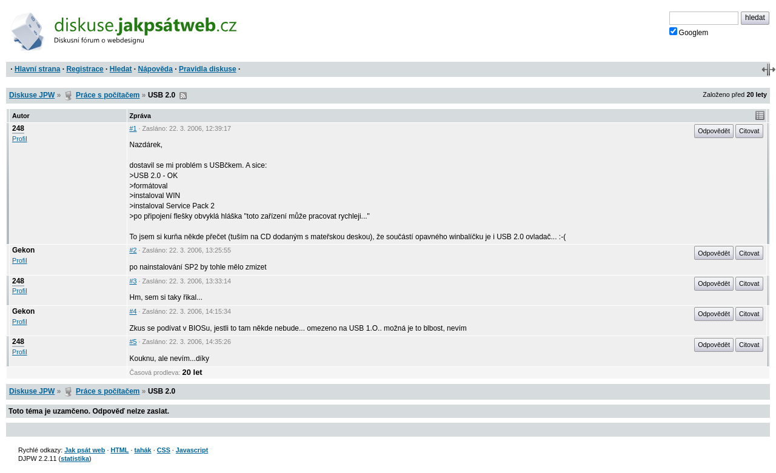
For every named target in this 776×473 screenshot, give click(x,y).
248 (18, 128)
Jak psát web (84, 450)
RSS (183, 95)
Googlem (689, 32)
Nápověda (155, 69)
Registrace (84, 69)
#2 (133, 250)
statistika (75, 458)
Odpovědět (714, 130)
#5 (133, 341)
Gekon (23, 250)
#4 (133, 311)
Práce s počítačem (107, 95)
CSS (163, 450)
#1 (133, 128)
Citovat (749, 130)
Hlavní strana (37, 69)
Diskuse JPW (32, 95)
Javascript (192, 450)
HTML (119, 450)
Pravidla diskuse (207, 69)
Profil (19, 138)
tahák (142, 450)
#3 (133, 281)
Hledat (121, 69)
